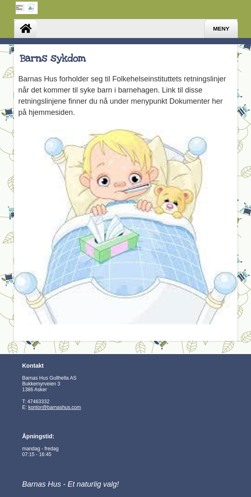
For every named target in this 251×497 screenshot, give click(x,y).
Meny (221, 29)
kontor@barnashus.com (54, 407)
